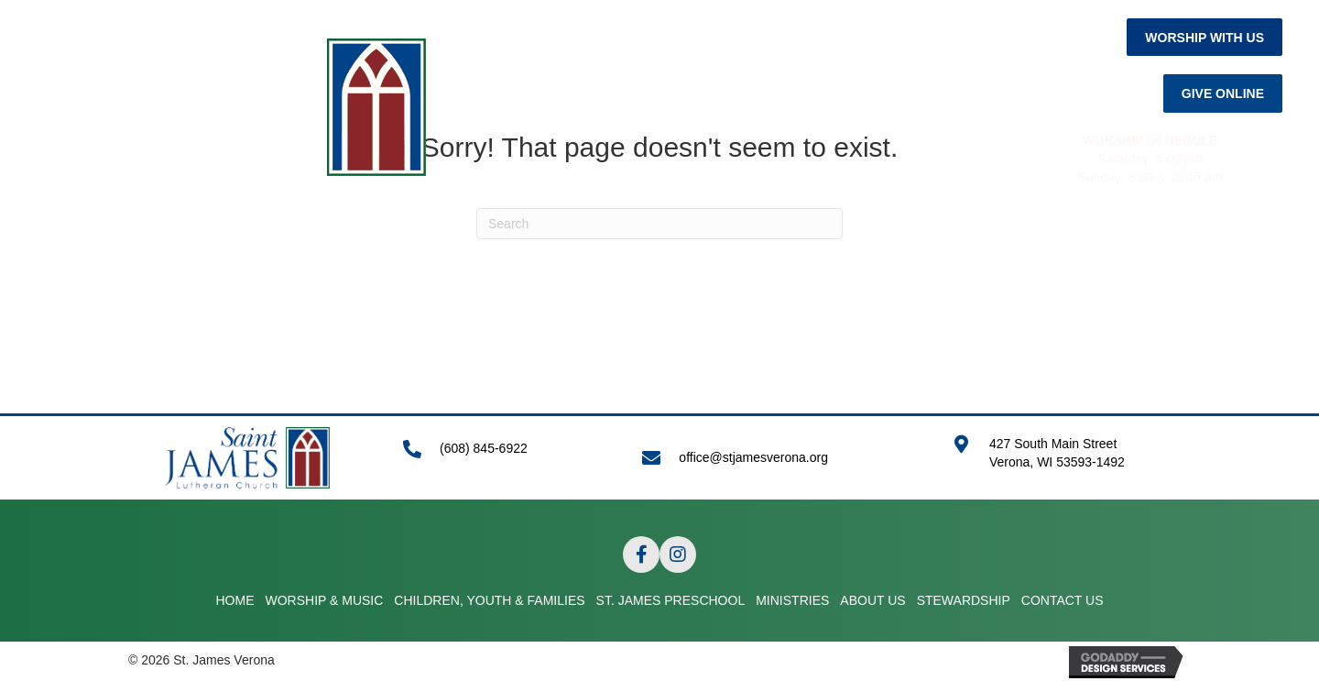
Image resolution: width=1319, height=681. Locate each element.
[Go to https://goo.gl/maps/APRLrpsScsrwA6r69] (1072, 462)
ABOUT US (918, 250)
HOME (154, 250)
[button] (1204, 37)
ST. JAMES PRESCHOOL (671, 250)
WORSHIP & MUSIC (265, 250)
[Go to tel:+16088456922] (504, 458)
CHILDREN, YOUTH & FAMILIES (458, 250)
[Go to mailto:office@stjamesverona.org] (779, 457)
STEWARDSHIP (1032, 250)
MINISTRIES (817, 250)
